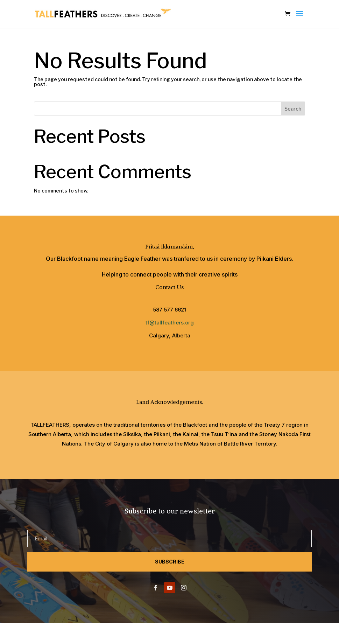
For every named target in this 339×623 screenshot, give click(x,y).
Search (292, 109)
